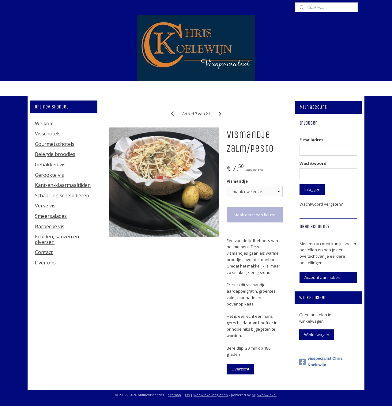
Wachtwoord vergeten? (321, 204)
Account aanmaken (322, 277)
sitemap (174, 395)
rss (187, 395)
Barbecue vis (49, 226)
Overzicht (240, 369)
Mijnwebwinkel (264, 395)
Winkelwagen (316, 334)
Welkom (44, 123)
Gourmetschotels (54, 144)
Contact (44, 252)
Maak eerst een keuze (255, 215)
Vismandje (236, 181)
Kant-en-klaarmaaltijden (63, 185)
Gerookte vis (49, 175)
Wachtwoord (313, 163)
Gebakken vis (50, 164)
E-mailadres (311, 139)
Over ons (45, 262)
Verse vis (45, 205)
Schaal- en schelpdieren (62, 195)
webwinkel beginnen (211, 395)
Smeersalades (51, 216)
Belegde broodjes (55, 154)
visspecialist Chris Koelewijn (320, 361)
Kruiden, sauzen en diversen (57, 239)
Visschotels (48, 133)
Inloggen (312, 189)
